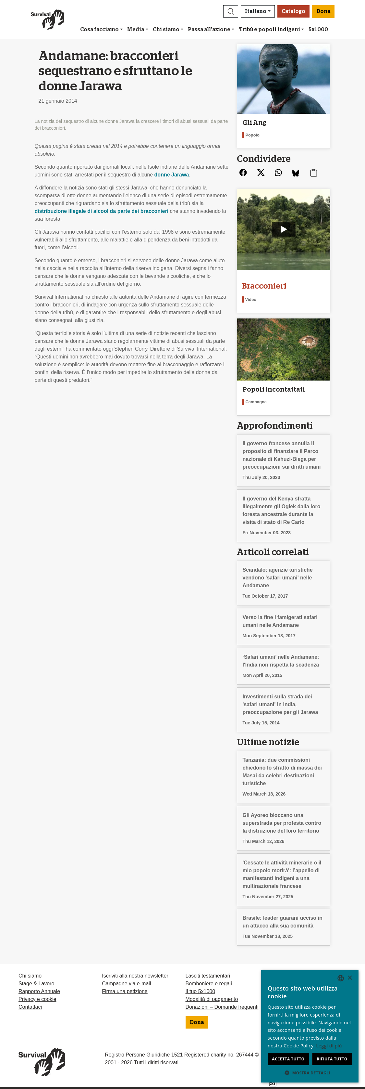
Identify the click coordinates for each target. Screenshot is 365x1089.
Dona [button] (323, 11)
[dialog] (310, 1026)
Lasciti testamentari (208, 976)
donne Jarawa (171, 174)
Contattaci (30, 1007)
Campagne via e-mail (126, 983)
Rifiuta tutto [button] (332, 1059)
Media (135, 29)
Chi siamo (166, 29)
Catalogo (293, 11)
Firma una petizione (125, 991)
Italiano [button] (255, 11)
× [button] (349, 978)
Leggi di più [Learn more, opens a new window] (329, 1046)
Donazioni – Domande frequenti (222, 1007)
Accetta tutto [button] (288, 1059)
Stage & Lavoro (36, 983)
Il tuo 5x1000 (200, 991)
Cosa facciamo (99, 29)
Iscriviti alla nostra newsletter (135, 976)
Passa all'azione (209, 29)
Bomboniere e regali (209, 983)
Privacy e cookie (37, 999)
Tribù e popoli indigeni (269, 29)
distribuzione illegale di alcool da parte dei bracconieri (102, 211)
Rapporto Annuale (39, 991)
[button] (230, 11)
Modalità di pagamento (212, 999)
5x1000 (318, 29)
